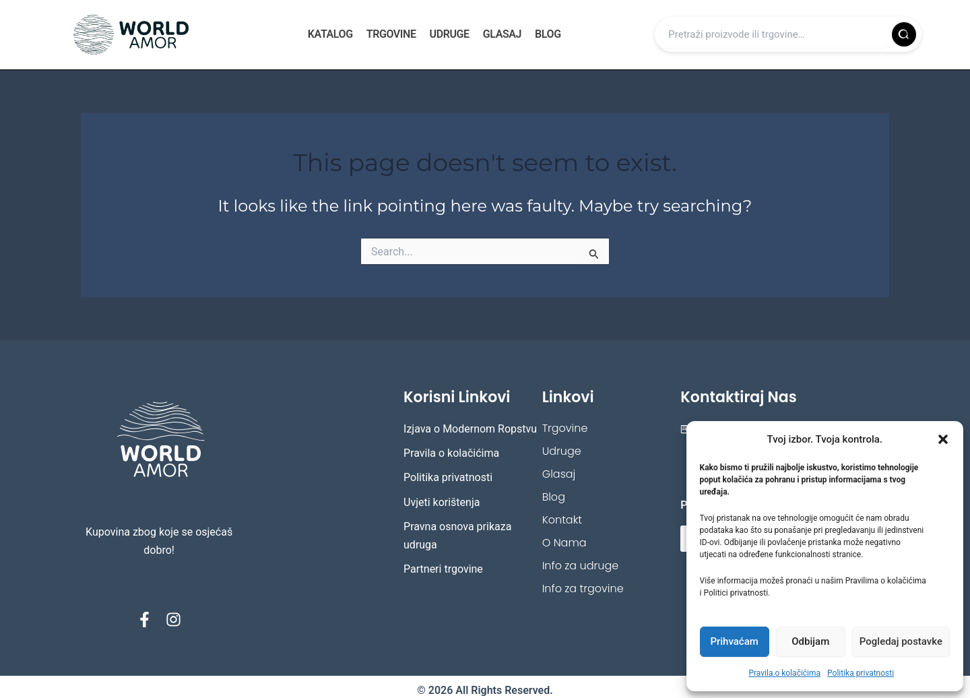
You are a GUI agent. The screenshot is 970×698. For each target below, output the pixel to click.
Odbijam (810, 641)
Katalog (330, 34)
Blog (548, 34)
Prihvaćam (734, 641)
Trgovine (391, 34)
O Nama (564, 542)
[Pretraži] (904, 34)
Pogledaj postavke (901, 641)
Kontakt (562, 520)
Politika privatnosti (860, 673)
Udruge (450, 34)
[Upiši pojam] (773, 34)
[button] (943, 439)
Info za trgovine (583, 588)
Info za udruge (580, 565)
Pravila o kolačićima (784, 673)
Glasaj (502, 34)
